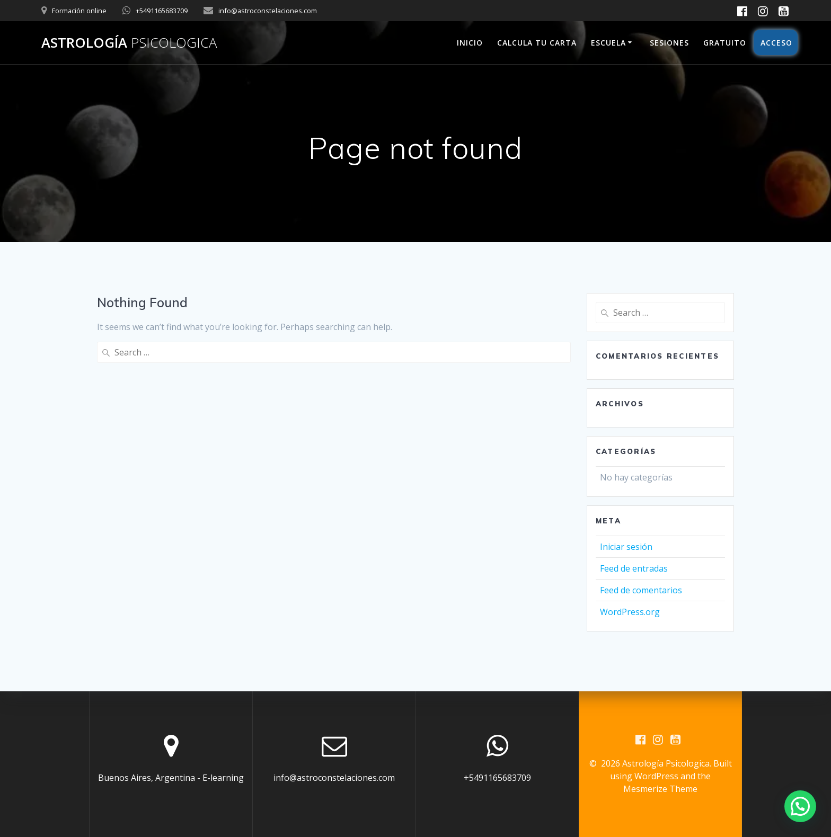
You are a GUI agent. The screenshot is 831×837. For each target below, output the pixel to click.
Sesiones (669, 43)
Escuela (608, 43)
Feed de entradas (634, 568)
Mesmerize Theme (660, 789)
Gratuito (724, 43)
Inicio (470, 43)
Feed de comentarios (641, 590)
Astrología (129, 43)
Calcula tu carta (537, 43)
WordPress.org (630, 612)
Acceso (775, 43)
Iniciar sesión (626, 547)
